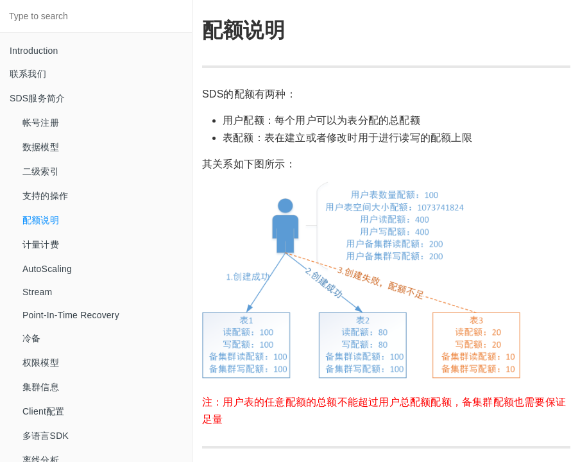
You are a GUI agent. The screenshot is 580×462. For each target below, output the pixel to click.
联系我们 (28, 74)
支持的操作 (45, 196)
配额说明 (40, 220)
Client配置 (43, 411)
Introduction (34, 51)
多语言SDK (45, 436)
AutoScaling (47, 269)
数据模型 (40, 147)
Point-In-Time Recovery (70, 315)
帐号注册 (40, 122)
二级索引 (40, 171)
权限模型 (40, 362)
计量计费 (40, 244)
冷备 (31, 338)
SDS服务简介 (37, 98)
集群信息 (40, 387)
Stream (37, 292)
